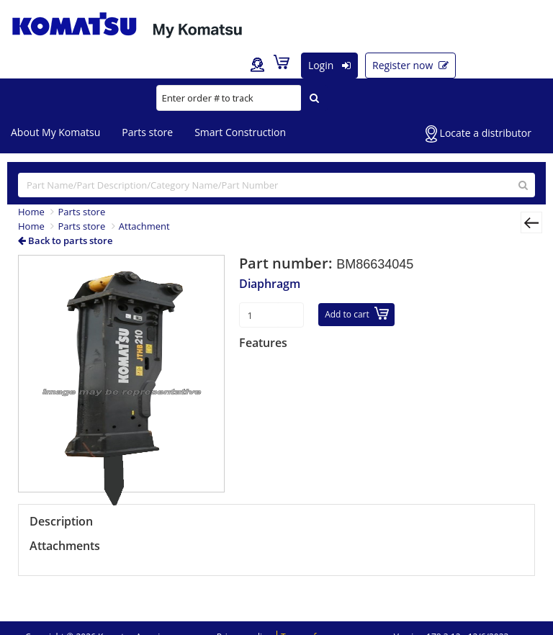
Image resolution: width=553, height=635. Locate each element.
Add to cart (357, 313)
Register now (410, 65)
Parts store (147, 132)
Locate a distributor (478, 134)
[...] (276, 185)
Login (329, 65)
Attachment (144, 226)
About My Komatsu (55, 132)
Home (31, 211)
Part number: (287, 263)
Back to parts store (65, 240)
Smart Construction (240, 132)
